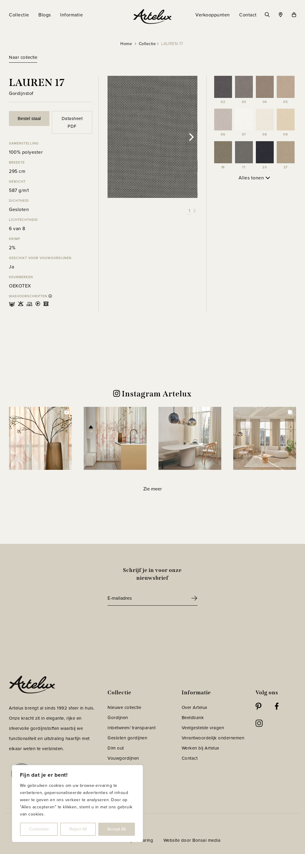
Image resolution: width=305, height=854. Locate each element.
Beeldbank (193, 717)
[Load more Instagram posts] (152, 489)
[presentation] (153, 622)
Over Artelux (194, 707)
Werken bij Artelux (200, 748)
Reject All (78, 829)
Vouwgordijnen (123, 758)
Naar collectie (23, 57)
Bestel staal (29, 118)
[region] (77, 803)
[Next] (190, 137)
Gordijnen (118, 717)
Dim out (116, 748)
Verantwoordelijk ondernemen (213, 738)
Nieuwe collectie (124, 707)
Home (126, 44)
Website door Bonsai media (192, 840)
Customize (39, 829)
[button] (40, 438)
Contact (190, 758)
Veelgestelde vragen (203, 727)
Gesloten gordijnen (127, 738)
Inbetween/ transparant (131, 727)
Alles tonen (254, 177)
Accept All (116, 829)
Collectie (147, 44)
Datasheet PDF (72, 122)
